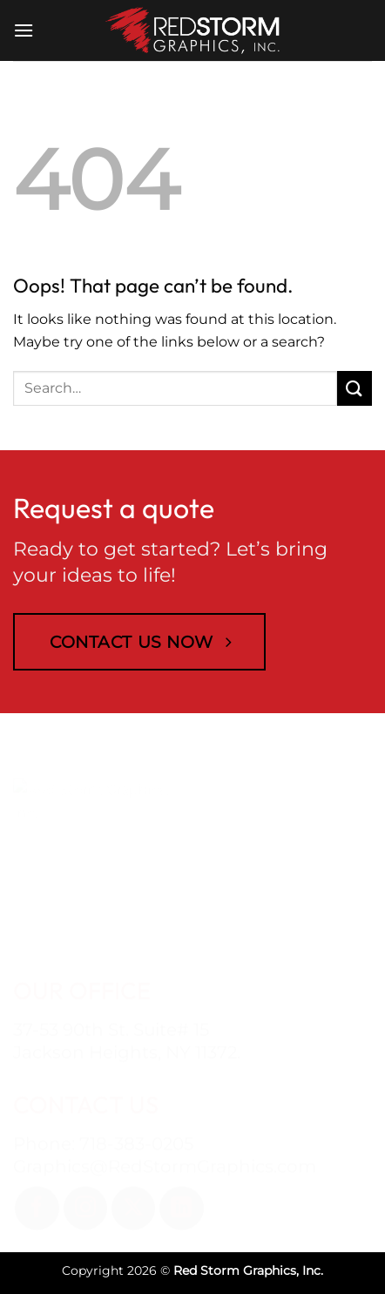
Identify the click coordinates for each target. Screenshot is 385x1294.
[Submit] (354, 388)
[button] (23, 30)
